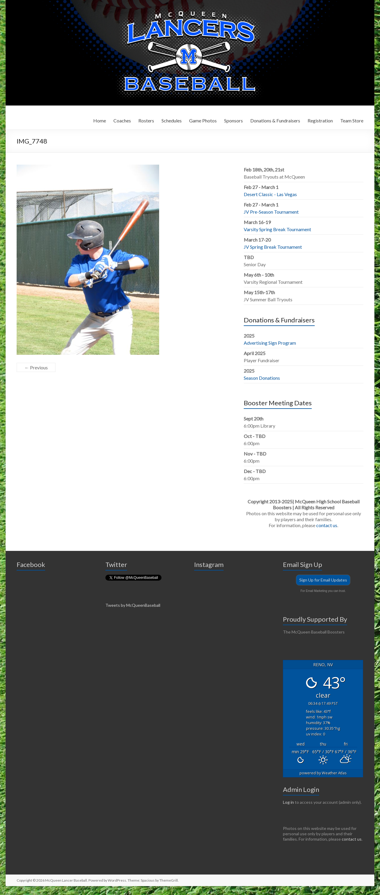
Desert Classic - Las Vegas (270, 194)
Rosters (146, 120)
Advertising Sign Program (270, 343)
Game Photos (203, 120)
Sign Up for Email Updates (323, 579)
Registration (320, 120)
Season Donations (262, 378)
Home (99, 120)
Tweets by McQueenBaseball (132, 605)
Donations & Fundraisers (275, 120)
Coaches (122, 120)
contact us (326, 525)
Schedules (172, 120)
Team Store (351, 120)
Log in (288, 802)
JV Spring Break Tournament (273, 247)
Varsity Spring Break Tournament (277, 229)
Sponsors (233, 120)
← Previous (36, 367)
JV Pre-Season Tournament (271, 212)
